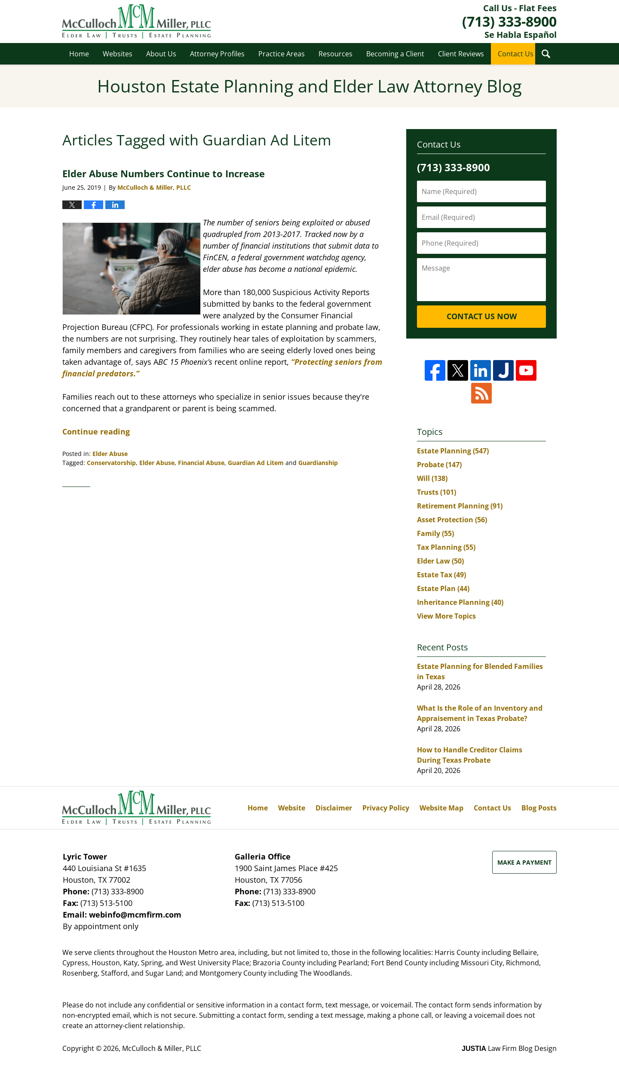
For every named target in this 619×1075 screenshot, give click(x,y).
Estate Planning (453, 451)
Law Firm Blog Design (509, 1048)
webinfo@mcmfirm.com (135, 914)
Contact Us (515, 54)
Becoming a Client (395, 54)
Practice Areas (281, 54)
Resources (335, 54)
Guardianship (318, 463)
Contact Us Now (482, 316)
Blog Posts (539, 808)
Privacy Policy (385, 808)
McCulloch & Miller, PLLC (161, 1048)
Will (432, 478)
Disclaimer (334, 808)
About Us (161, 54)
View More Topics (446, 616)
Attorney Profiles (217, 54)
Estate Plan (443, 588)
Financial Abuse (201, 463)
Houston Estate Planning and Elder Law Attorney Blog (136, 21)
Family (435, 533)
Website (291, 808)
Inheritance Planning (460, 602)
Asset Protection (452, 519)
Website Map (441, 808)
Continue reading (96, 431)
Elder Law (440, 561)
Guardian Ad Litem (256, 463)
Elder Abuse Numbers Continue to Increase (163, 173)
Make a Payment (524, 862)
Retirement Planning (460, 506)
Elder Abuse (110, 454)
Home (79, 54)
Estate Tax (441, 574)
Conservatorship (111, 463)
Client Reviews (461, 54)
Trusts (436, 492)
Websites (117, 54)
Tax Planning (446, 547)
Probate (439, 464)
